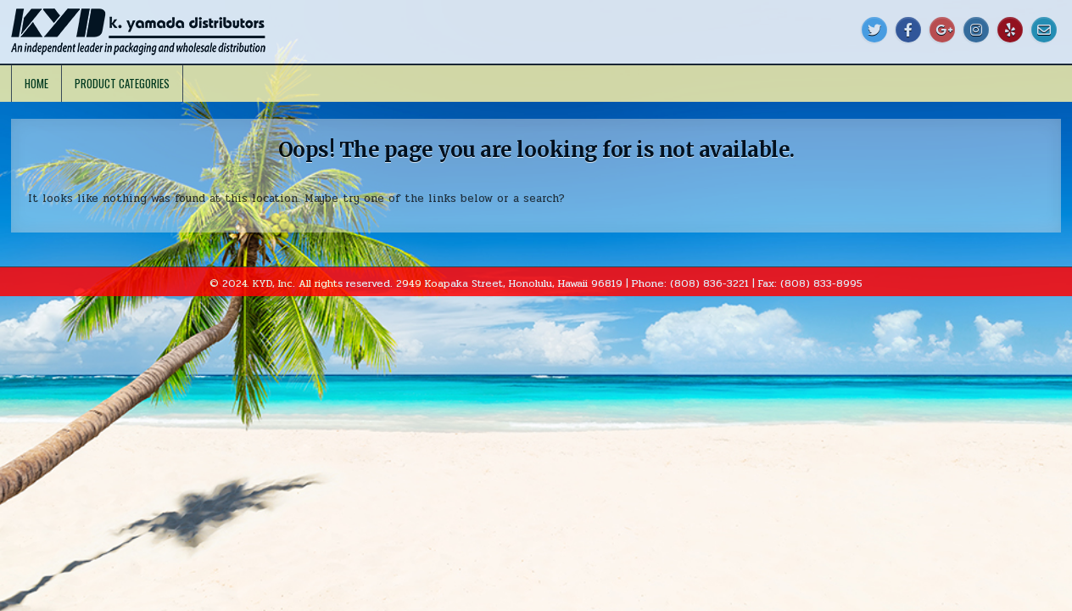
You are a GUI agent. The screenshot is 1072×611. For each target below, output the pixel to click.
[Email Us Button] (1044, 29)
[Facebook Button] (908, 29)
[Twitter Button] (874, 29)
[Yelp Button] (1010, 29)
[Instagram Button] (976, 29)
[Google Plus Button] (942, 29)
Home (36, 83)
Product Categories (122, 83)
